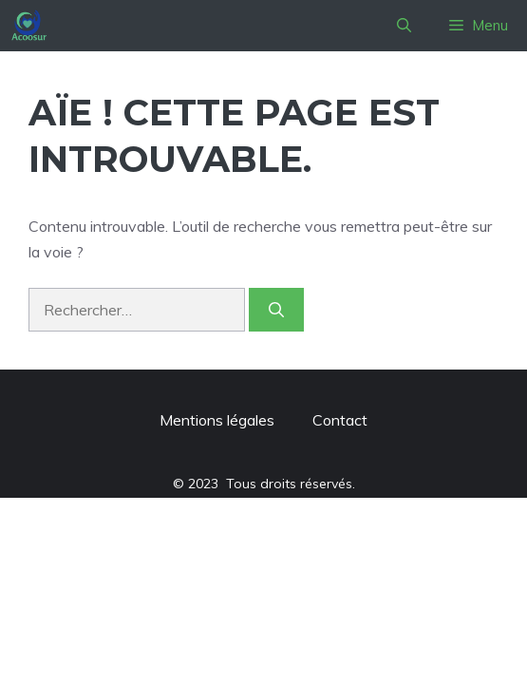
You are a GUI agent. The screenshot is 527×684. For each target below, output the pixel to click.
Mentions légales (217, 419)
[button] (404, 25)
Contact (339, 419)
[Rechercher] (276, 310)
